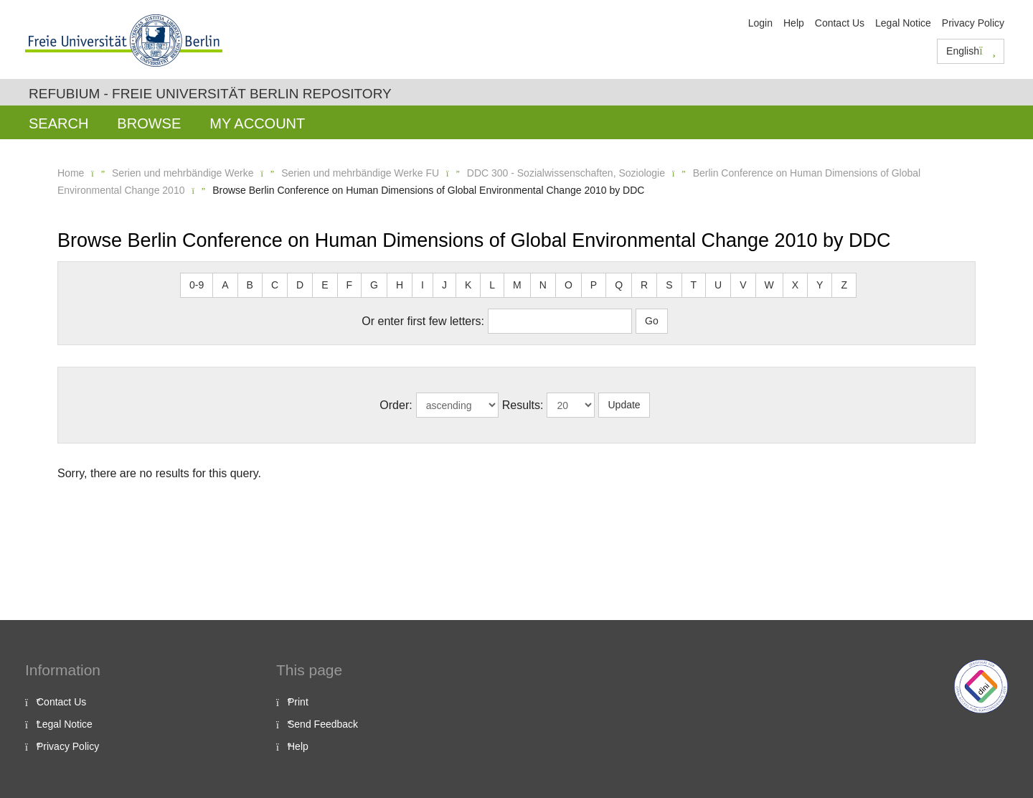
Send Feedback (323, 724)
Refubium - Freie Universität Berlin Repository (210, 93)
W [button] (769, 285)
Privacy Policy (973, 23)
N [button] (543, 285)
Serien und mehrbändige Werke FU (360, 173)
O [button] (568, 285)
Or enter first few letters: (423, 321)
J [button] (444, 285)
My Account (257, 123)
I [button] (422, 285)
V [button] (743, 285)
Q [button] (619, 285)
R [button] (644, 285)
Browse (149, 123)
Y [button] (819, 285)
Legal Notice (903, 23)
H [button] (399, 285)
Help (793, 23)
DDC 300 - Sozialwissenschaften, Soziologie (566, 173)
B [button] (250, 285)
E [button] (324, 285)
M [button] (517, 285)
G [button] (374, 285)
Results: (523, 405)
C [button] (274, 285)
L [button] (492, 285)
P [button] (593, 285)
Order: (395, 405)
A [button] (225, 285)
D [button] (299, 285)
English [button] (971, 51)
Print (298, 702)
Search (58, 123)
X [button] (795, 285)
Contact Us (839, 23)
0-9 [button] (196, 285)
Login (760, 23)
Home (70, 173)
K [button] (468, 285)
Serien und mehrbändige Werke (182, 173)
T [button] (694, 285)
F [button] (349, 285)
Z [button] (844, 285)
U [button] (718, 285)
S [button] (669, 285)
